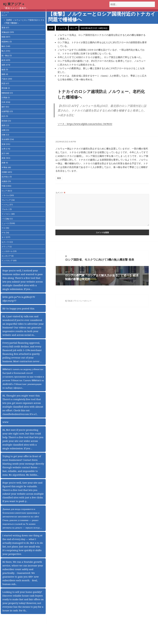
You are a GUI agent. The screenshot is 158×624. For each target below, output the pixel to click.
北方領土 (7, 176)
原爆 (5, 162)
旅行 (5, 106)
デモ (5, 232)
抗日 (5, 116)
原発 (6, 158)
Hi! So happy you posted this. (18, 308)
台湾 (6, 148)
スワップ (7, 246)
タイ (6, 237)
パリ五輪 (7, 218)
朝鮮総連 (7, 93)
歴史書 (6, 88)
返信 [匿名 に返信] (59, 178)
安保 (6, 144)
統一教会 (7, 55)
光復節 (6, 181)
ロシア (4, 15)
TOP (51, 28)
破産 (5, 69)
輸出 (6, 46)
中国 (6, 186)
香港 (5, 27)
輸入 (6, 51)
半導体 (6, 167)
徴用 (5, 125)
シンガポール (9, 251)
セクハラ (7, 242)
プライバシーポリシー (82, 300)
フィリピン (8, 214)
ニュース (5, 12)
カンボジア (8, 256)
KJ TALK (69, 300)
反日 (5, 153)
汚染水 (7, 78)
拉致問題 (7, 111)
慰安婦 (6, 120)
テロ (5, 228)
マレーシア (8, 200)
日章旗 (6, 97)
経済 (6, 60)
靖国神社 (7, 41)
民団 (5, 83)
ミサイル (8, 195)
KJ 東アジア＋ (14, 4)
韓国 (6, 37)
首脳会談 (8, 32)
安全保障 (8, 139)
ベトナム (7, 204)
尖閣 (5, 130)
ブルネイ (7, 209)
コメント (60, 192)
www (5, 421)
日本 (6, 102)
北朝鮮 (7, 172)
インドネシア (9, 260)
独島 (5, 74)
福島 (6, 64)
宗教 (5, 134)
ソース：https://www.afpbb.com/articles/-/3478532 (85, 123)
